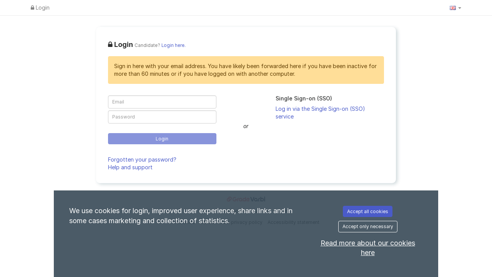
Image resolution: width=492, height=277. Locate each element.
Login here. (173, 45)
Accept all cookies (367, 211)
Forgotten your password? (142, 159)
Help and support (130, 167)
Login (40, 7)
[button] (455, 7)
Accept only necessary (367, 226)
